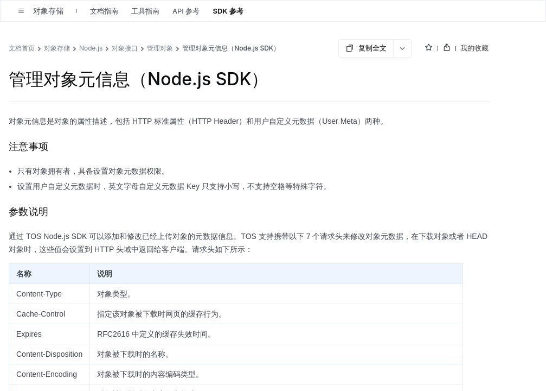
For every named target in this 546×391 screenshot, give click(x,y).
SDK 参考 (228, 11)
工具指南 (145, 11)
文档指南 (104, 11)
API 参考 (186, 11)
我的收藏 (474, 47)
